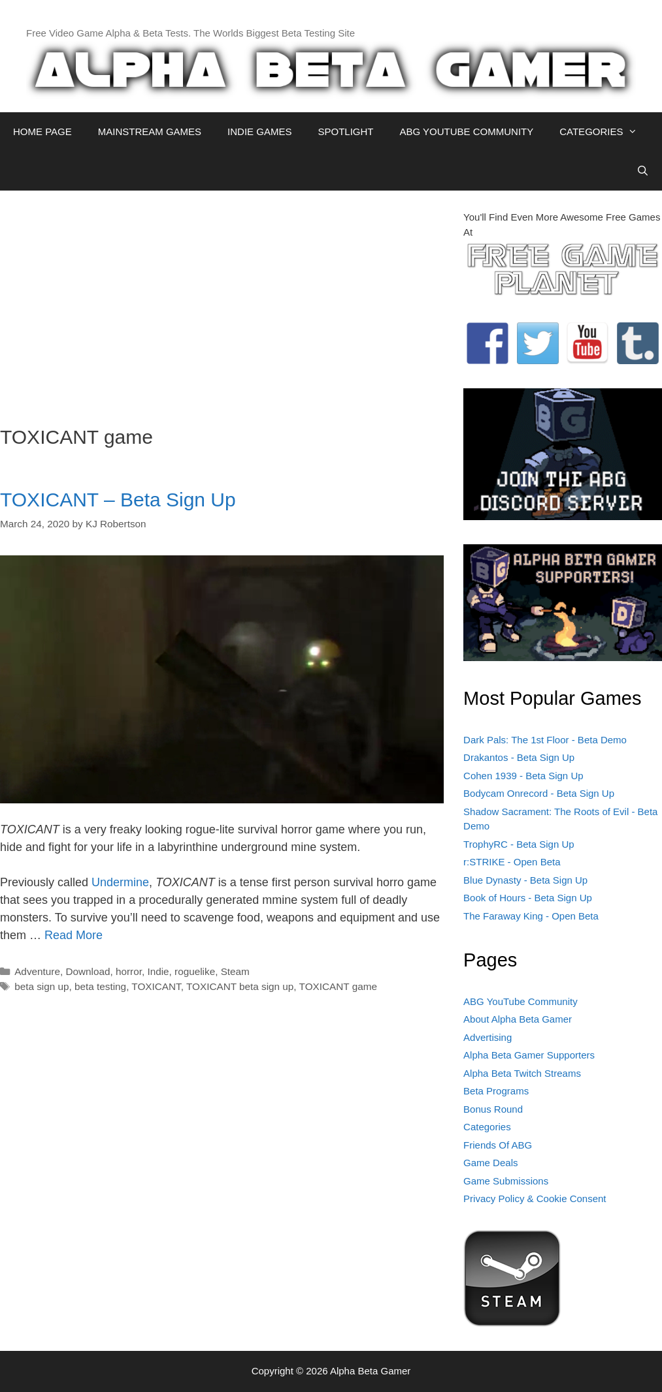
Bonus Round (493, 1109)
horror (129, 971)
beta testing (100, 986)
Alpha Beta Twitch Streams (522, 1073)
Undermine (120, 882)
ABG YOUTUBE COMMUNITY (466, 131)
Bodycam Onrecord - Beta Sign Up (538, 793)
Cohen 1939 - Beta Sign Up (523, 775)
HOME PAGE (42, 131)
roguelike (194, 971)
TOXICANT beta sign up (239, 986)
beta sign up (41, 986)
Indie (158, 971)
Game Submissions (505, 1180)
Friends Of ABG (497, 1145)
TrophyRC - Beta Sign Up (518, 844)
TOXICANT (155, 986)
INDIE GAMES (259, 131)
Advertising (487, 1037)
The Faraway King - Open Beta (531, 915)
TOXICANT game (338, 986)
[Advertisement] (222, 301)
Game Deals (490, 1162)
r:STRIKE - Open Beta (511, 861)
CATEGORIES (604, 131)
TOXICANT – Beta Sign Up (118, 499)
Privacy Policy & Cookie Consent (534, 1198)
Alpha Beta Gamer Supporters (529, 1054)
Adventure (37, 971)
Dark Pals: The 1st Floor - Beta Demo (545, 739)
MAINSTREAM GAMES (149, 131)
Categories (487, 1126)
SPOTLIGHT (345, 131)
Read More (73, 935)
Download (87, 971)
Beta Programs (496, 1090)
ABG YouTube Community (520, 1001)
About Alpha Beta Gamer (517, 1019)
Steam (235, 971)
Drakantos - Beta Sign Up (518, 757)
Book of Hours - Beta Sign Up (527, 897)
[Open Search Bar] (642, 171)
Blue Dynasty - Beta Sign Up (525, 880)
